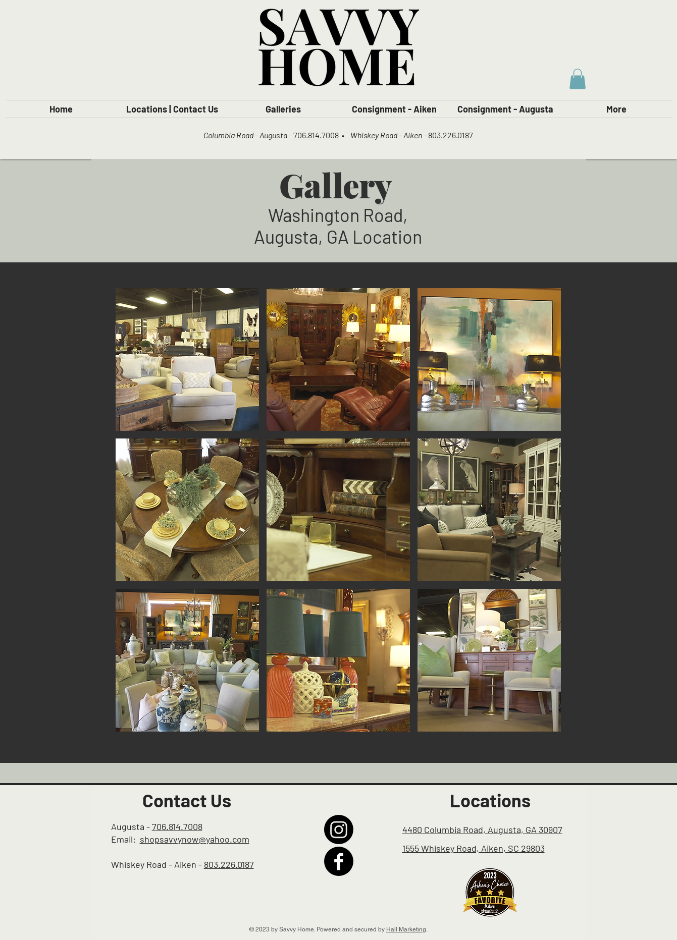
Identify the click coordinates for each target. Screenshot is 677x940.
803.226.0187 (450, 135)
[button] (577, 79)
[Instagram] (338, 829)
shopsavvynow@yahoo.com (194, 839)
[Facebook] (338, 861)
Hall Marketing (406, 929)
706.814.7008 (316, 135)
